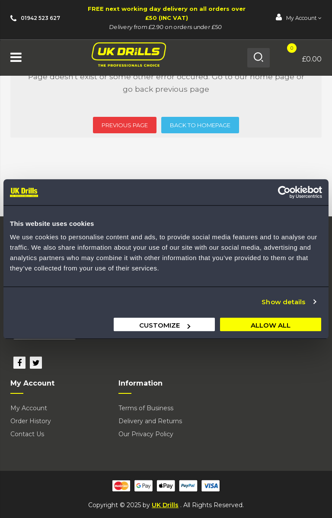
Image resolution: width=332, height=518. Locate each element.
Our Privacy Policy (145, 434)
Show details (283, 302)
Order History (30, 421)
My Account (28, 408)
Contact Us (27, 434)
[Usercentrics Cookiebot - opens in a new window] (284, 192)
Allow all (270, 325)
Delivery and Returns (150, 421)
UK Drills (165, 505)
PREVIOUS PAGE (125, 125)
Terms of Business (145, 408)
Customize (164, 325)
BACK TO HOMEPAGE (200, 125)
